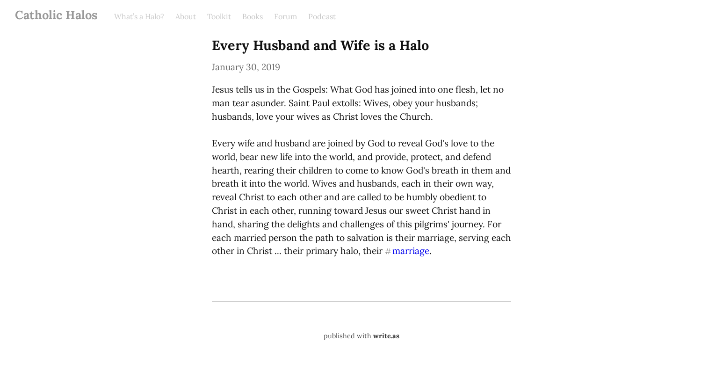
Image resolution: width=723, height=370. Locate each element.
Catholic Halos (56, 14)
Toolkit (219, 16)
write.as (386, 336)
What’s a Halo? (139, 16)
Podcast (322, 16)
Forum (285, 16)
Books (252, 16)
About (185, 16)
